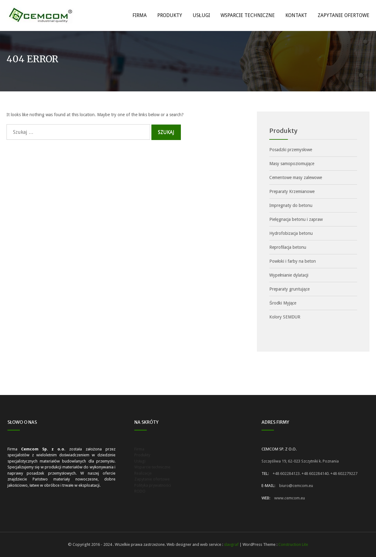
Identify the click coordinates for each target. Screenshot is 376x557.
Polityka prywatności (152, 485)
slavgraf (231, 544)
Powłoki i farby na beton (292, 261)
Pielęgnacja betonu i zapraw (296, 219)
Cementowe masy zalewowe (295, 177)
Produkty (169, 15)
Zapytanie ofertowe (343, 15)
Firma (139, 15)
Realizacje (143, 473)
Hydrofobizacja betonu (291, 233)
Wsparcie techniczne (248, 15)
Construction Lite (293, 544)
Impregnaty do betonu (290, 205)
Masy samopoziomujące (291, 163)
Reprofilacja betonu (287, 247)
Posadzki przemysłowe (290, 149)
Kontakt (296, 15)
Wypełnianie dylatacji (288, 275)
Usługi (201, 15)
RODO (139, 491)
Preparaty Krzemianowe (292, 191)
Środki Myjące (282, 302)
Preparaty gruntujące (289, 289)
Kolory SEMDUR (284, 316)
